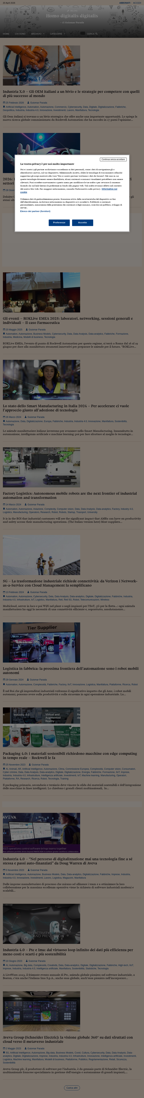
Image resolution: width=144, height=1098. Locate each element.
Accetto (82, 222)
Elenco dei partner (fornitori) (35, 211)
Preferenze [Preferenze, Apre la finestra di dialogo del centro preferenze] (59, 222)
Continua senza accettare (113, 159)
